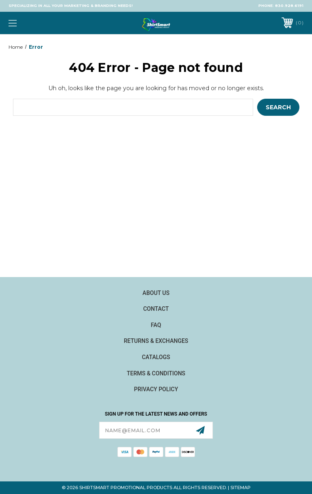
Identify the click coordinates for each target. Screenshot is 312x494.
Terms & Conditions (156, 373)
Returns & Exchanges (156, 341)
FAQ (156, 325)
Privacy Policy (156, 389)
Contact (156, 309)
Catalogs (156, 357)
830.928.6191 (289, 5)
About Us (156, 293)
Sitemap (240, 487)
